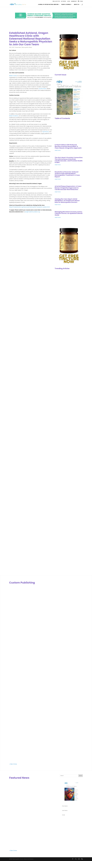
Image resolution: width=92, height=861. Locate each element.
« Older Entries (13, 764)
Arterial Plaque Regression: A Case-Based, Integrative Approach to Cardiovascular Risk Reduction (68, 188)
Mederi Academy (13, 116)
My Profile (63, 1)
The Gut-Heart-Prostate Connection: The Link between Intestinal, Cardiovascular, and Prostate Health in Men (69, 159)
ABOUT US (76, 4)
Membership (74, 1)
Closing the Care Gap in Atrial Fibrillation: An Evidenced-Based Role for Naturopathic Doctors (67, 200)
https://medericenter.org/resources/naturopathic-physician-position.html (29, 207)
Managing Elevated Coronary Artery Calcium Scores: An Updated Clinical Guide (68, 213)
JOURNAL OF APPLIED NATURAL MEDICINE (48, 4)
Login (68, 1)
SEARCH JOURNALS (66, 4)
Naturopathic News (27, 47)
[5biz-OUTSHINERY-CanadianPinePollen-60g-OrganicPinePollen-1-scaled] (69, 72)
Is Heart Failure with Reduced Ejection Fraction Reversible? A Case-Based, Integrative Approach (68, 146)
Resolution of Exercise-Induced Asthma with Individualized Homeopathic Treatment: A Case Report (67, 174)
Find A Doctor (56, 1)
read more (58, 150)
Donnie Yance (42, 88)
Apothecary (45, 131)
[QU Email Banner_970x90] (46, 18)
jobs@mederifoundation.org (32, 212)
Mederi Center (13, 75)
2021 (10, 47)
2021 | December (16, 47)
